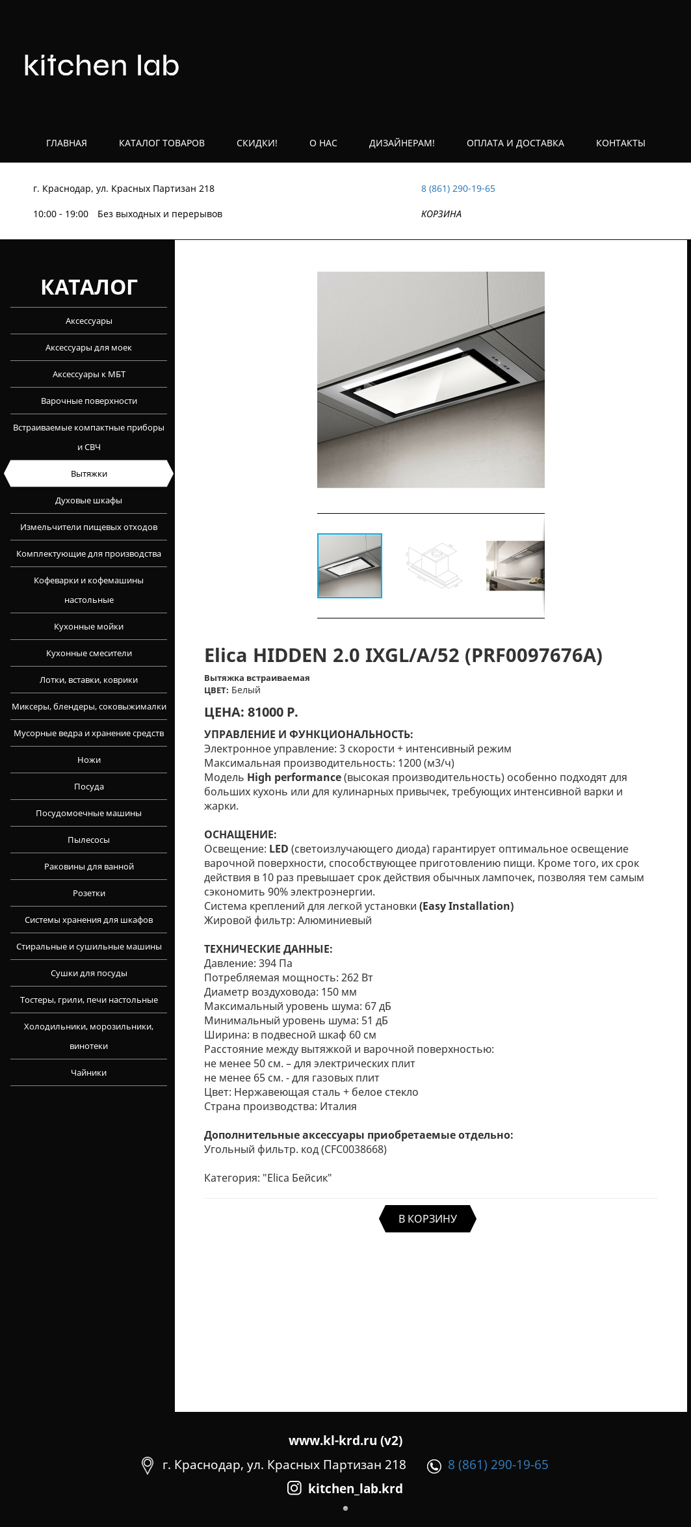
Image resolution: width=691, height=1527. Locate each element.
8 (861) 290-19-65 (458, 188)
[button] (533, 379)
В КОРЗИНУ (427, 1219)
